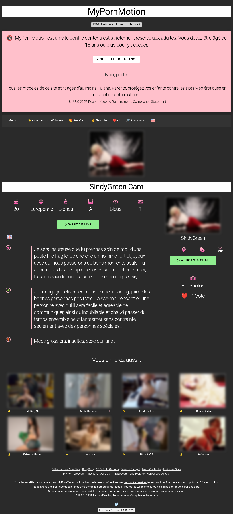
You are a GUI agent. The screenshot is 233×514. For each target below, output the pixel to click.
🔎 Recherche (135, 120)
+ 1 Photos (193, 286)
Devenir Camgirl (130, 469)
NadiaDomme (88, 411)
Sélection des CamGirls (66, 469)
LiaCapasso (204, 454)
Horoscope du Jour (158, 473)
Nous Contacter (151, 469)
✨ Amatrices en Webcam (45, 120)
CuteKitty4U (32, 411)
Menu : (13, 120)
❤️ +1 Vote (193, 296)
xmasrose (89, 454)
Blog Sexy (88, 469)
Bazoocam (120, 473)
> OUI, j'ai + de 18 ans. (116, 59)
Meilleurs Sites (172, 469)
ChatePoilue (146, 411)
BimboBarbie (204, 411)
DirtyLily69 (146, 454)
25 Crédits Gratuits (107, 469)
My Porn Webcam (74, 473)
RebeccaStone (32, 454)
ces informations (123, 94)
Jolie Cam (106, 473)
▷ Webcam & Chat (193, 260)
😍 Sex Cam (77, 120)
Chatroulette (137, 473)
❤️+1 (116, 120)
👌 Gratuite (99, 120)
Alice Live (92, 473)
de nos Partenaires (135, 482)
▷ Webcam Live (78, 224)
